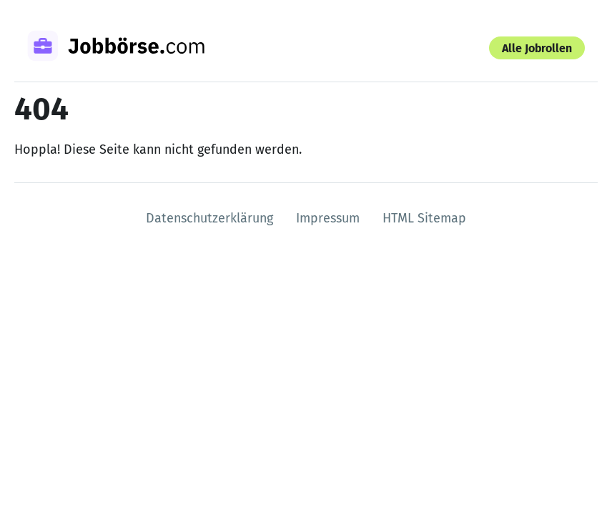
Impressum (328, 218)
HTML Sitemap (424, 218)
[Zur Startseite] (134, 48)
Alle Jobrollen (537, 48)
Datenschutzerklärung (209, 218)
